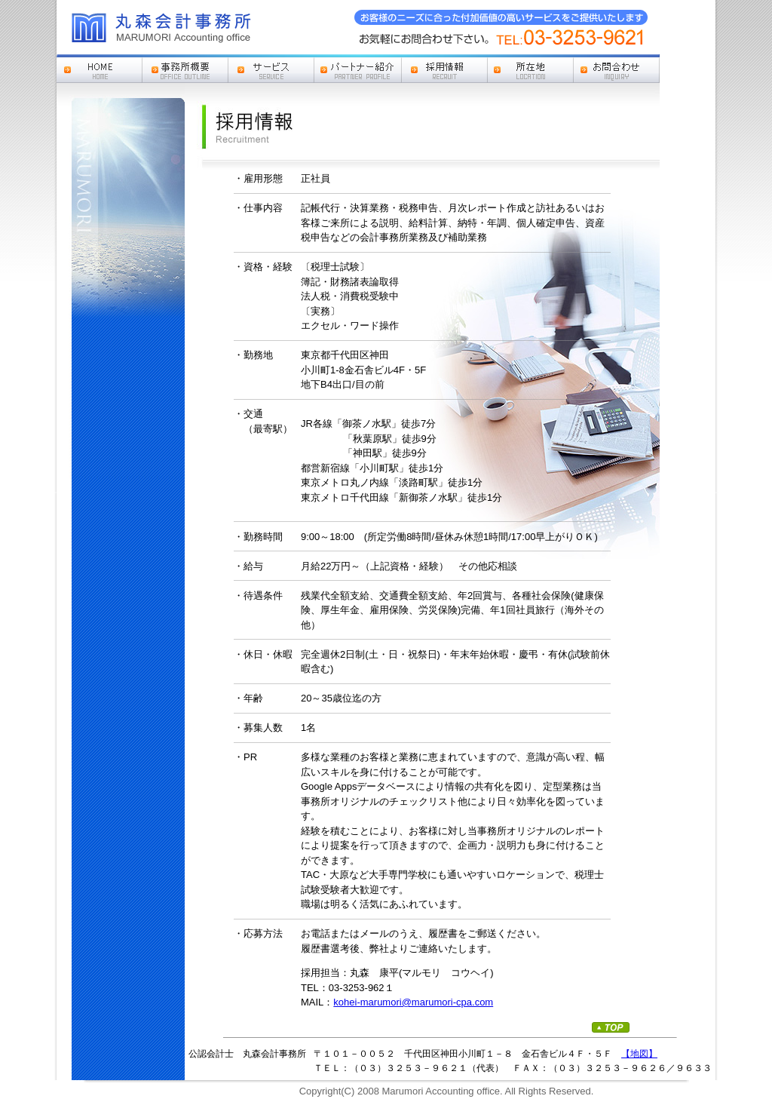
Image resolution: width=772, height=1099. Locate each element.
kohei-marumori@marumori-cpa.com (413, 1002)
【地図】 (639, 1053)
